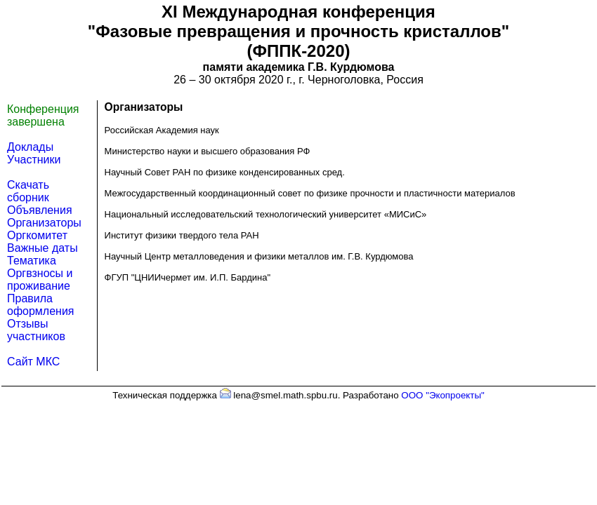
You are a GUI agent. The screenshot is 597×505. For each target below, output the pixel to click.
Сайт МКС (33, 362)
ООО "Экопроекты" (442, 395)
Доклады (30, 147)
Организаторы (44, 223)
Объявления (39, 210)
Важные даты (42, 248)
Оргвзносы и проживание (39, 279)
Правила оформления (40, 304)
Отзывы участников (36, 330)
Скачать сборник (28, 191)
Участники (33, 160)
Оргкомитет (37, 235)
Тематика (31, 261)
